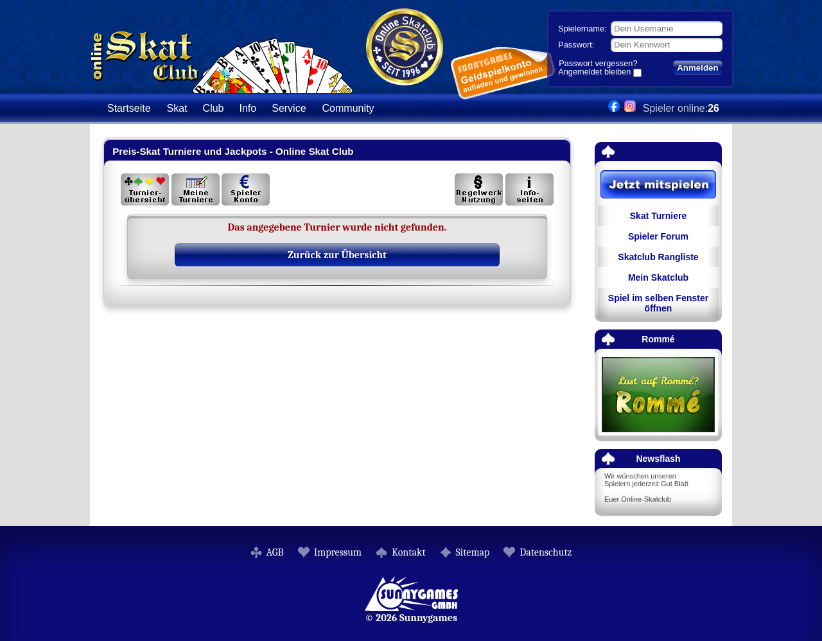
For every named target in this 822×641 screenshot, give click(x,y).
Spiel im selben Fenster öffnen (658, 303)
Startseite (129, 108)
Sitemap (473, 552)
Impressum (338, 552)
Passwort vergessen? (598, 63)
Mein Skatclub (658, 277)
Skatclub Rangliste (658, 257)
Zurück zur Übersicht (337, 255)
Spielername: (582, 28)
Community (348, 108)
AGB (275, 552)
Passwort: (576, 44)
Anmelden (697, 68)
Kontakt (409, 552)
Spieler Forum (658, 236)
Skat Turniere (658, 216)
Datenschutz (546, 552)
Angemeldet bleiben (594, 72)
